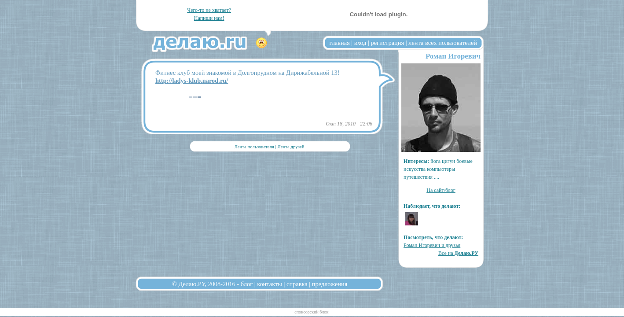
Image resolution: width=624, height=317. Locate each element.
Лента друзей (290, 146)
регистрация (387, 42)
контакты (269, 284)
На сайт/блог (440, 190)
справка (297, 284)
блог (247, 284)
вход (360, 42)
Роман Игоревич (453, 56)
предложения (330, 284)
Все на (458, 253)
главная (340, 42)
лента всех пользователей (442, 42)
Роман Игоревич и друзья (432, 245)
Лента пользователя (254, 146)
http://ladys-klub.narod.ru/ (191, 80)
